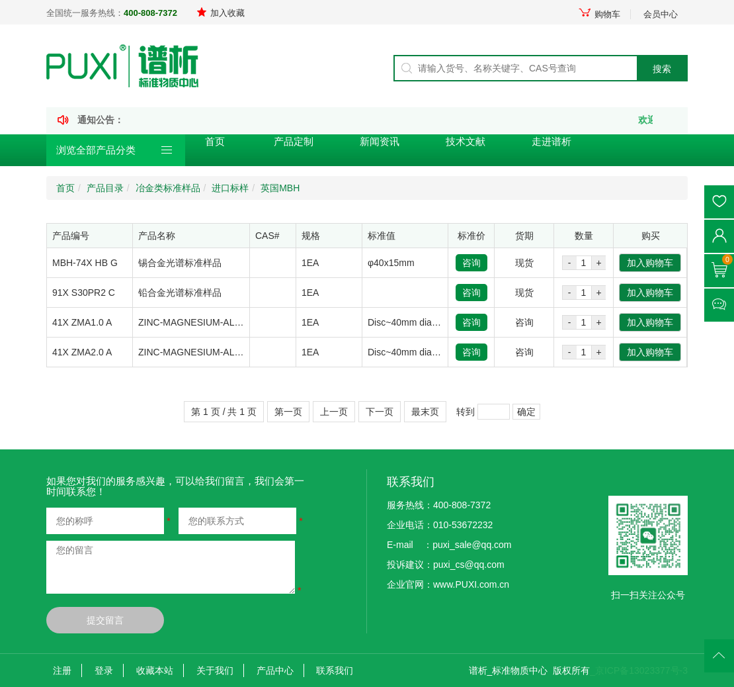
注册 (62, 670)
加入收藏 (220, 13)
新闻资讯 (379, 141)
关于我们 (214, 670)
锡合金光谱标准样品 (180, 262)
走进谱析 (551, 141)
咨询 (471, 262)
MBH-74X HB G (85, 262)
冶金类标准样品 (168, 188)
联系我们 (334, 670)
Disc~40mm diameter (412, 322)
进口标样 (230, 188)
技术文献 (465, 141)
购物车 (599, 14)
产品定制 (293, 141)
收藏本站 (154, 670)
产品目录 (105, 188)
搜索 (662, 69)
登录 (104, 670)
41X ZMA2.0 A (82, 352)
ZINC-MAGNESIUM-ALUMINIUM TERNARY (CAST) (246, 322)
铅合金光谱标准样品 (180, 292)
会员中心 (660, 14)
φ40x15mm (391, 262)
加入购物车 (650, 262)
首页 (215, 141)
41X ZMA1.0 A (82, 322)
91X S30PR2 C (83, 292)
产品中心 (275, 670)
